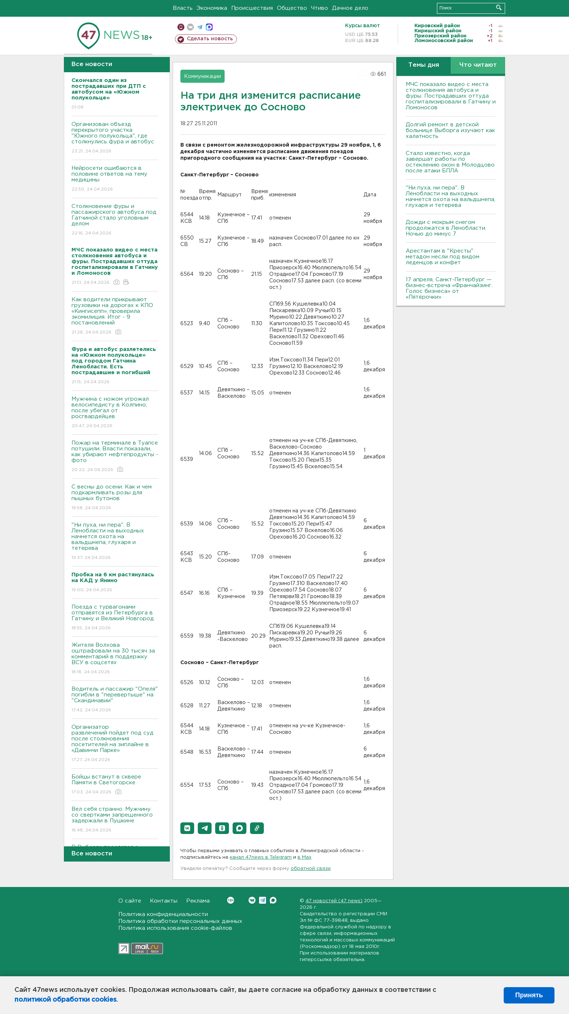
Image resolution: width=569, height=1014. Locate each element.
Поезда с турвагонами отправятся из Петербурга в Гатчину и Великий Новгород (114, 618)
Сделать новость (210, 39)
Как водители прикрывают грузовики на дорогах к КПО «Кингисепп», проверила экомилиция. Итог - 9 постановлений (114, 316)
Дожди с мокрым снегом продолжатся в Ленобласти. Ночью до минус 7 (446, 228)
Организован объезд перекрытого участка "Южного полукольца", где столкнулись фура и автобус (114, 138)
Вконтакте (230, 900)
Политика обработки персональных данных (180, 921)
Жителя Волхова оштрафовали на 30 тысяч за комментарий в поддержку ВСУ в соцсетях (114, 659)
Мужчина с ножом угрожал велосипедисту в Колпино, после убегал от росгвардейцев (114, 413)
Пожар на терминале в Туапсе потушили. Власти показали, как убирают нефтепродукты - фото (114, 457)
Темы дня (423, 65)
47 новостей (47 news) (334, 901)
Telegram (262, 900)
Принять (529, 995)
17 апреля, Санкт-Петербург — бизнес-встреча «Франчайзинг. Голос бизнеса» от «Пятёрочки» (449, 288)
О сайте (129, 901)
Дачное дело (350, 8)
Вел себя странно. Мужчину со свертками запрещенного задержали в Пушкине (114, 820)
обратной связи (311, 869)
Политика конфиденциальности (163, 914)
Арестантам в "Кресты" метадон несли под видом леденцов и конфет (442, 257)
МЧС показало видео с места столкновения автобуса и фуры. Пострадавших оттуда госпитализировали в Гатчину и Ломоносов (451, 96)
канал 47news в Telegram (261, 857)
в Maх (304, 857)
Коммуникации (202, 76)
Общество (292, 8)
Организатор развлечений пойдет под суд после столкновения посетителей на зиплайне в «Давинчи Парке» (114, 744)
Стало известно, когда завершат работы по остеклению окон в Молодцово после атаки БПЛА (450, 162)
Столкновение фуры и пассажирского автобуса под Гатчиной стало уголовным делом (114, 220)
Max (273, 900)
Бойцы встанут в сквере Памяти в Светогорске (114, 784)
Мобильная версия (180, 27)
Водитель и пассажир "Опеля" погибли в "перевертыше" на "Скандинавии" (114, 700)
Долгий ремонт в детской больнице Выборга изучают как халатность (450, 130)
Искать (499, 7)
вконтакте (190, 27)
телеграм (199, 27)
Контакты (163, 901)
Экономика (212, 8)
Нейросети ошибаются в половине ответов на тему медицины (114, 179)
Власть (183, 8)
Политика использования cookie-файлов (175, 928)
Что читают (478, 65)
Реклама (198, 901)
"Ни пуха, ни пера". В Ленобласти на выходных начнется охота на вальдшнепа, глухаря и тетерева (114, 542)
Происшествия (252, 8)
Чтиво (319, 8)
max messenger (209, 27)
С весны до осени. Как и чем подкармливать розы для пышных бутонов (114, 497)
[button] (187, 828)
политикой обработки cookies (65, 1000)
